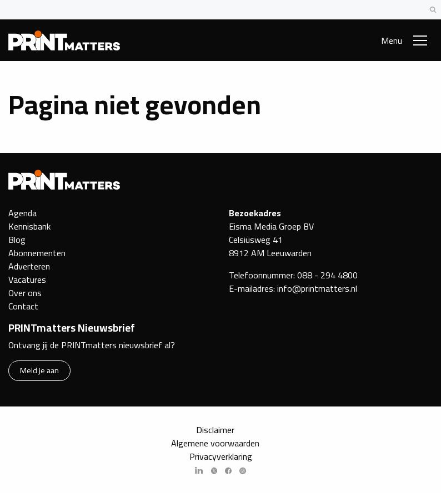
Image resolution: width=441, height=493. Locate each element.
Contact (23, 306)
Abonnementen (37, 253)
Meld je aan (39, 370)
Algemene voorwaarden (215, 443)
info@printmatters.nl (317, 288)
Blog (17, 239)
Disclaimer (215, 429)
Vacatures (27, 279)
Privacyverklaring (220, 456)
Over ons (25, 292)
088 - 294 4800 (327, 275)
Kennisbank (29, 226)
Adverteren (29, 266)
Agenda (22, 213)
